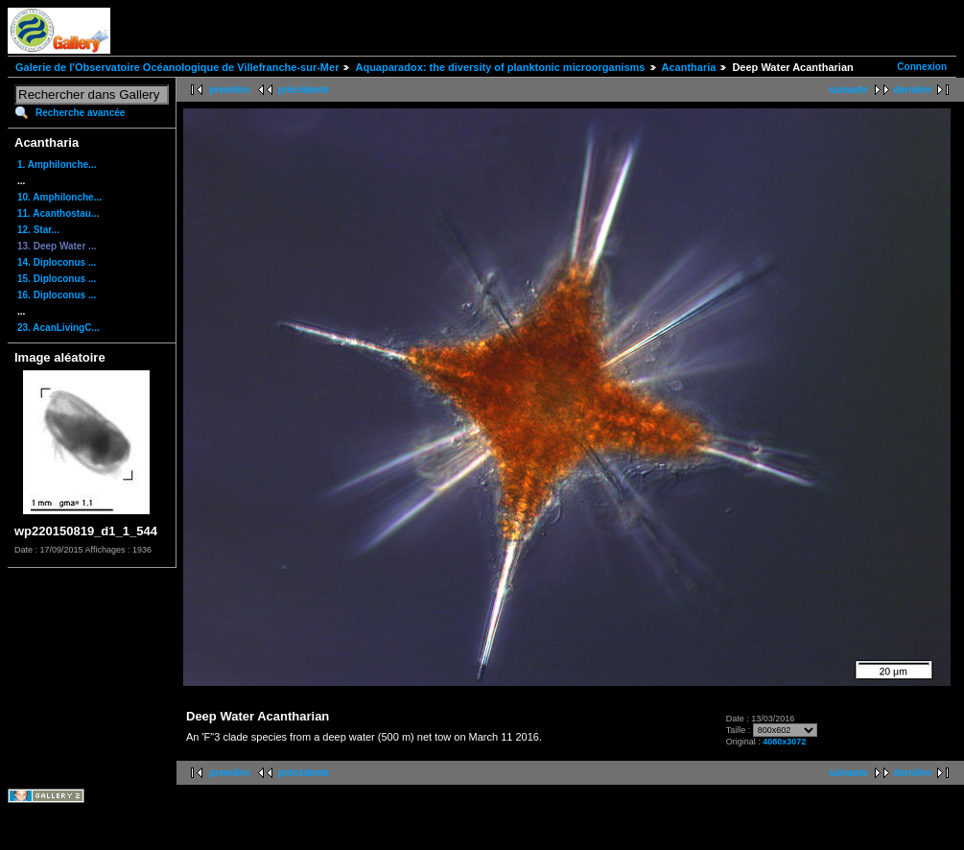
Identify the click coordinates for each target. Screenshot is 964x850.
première (229, 89)
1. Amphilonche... (56, 164)
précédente (303, 89)
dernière (912, 89)
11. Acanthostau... (58, 213)
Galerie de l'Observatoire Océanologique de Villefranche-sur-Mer (177, 67)
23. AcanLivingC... (58, 327)
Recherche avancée (80, 112)
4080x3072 (784, 741)
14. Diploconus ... (56, 262)
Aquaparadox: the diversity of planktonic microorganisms (500, 67)
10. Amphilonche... (59, 197)
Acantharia (689, 67)
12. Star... (38, 229)
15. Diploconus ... (56, 278)
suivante (848, 89)
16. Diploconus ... (56, 295)
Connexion (922, 66)
